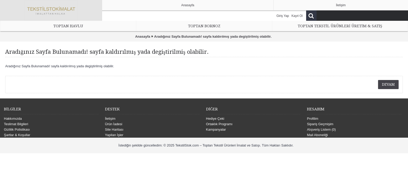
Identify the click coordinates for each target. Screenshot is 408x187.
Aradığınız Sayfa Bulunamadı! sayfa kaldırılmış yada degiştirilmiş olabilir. (213, 36)
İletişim (110, 119)
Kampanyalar (216, 129)
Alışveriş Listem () (321, 129)
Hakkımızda (13, 119)
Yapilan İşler (114, 135)
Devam (388, 84)
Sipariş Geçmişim (320, 124)
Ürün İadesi (113, 124)
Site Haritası (114, 129)
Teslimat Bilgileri (16, 124)
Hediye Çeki (215, 119)
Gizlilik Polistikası (17, 129)
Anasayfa (142, 36)
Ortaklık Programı (219, 124)
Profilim (312, 119)
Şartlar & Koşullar (17, 135)
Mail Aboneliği (317, 135)
